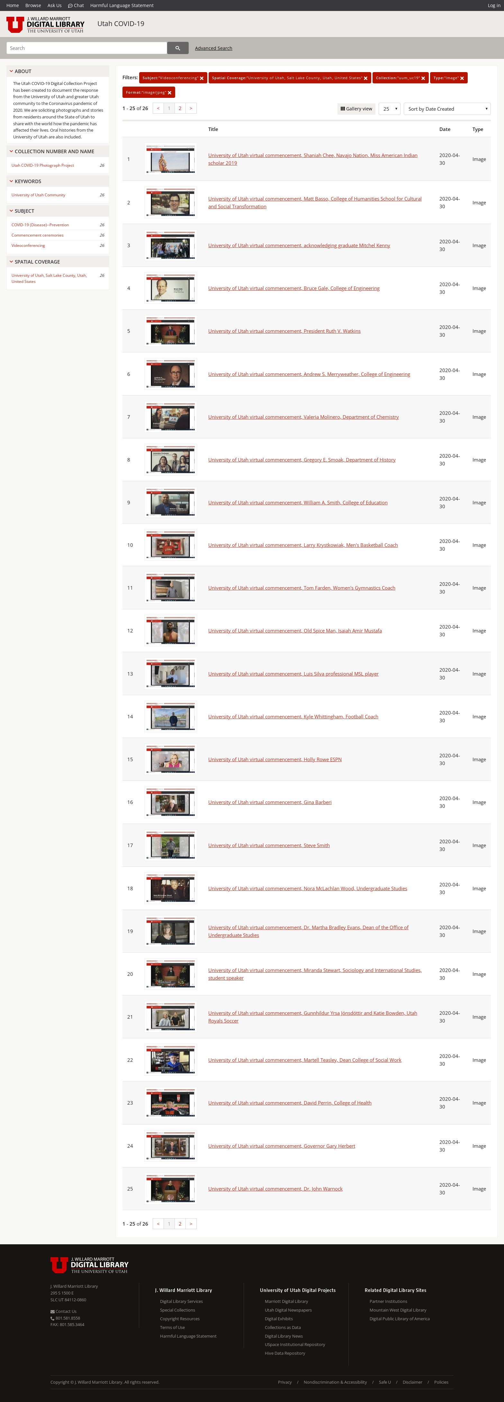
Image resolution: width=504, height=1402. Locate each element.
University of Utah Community (38, 195)
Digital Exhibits (279, 1319)
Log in (494, 5)
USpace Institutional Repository (295, 1344)
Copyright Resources (180, 1319)
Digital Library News (284, 1336)
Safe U (385, 1382)
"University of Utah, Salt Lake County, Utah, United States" (290, 77)
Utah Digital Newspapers (288, 1310)
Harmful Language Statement (122, 5)
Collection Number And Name (54, 151)
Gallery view (358, 109)
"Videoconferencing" (173, 77)
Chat (76, 5)
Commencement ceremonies (38, 235)
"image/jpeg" (149, 92)
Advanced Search (213, 48)
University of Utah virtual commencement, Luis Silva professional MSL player (293, 673)
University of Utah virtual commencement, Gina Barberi (270, 802)
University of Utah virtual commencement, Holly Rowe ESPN (275, 759)
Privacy (285, 1382)
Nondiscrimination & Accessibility (335, 1382)
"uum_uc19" (400, 77)
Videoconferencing (28, 245)
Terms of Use (172, 1327)
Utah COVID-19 (120, 23)
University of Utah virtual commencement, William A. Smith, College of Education (298, 502)
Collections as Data (283, 1327)
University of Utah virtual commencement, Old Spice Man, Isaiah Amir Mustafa (295, 630)
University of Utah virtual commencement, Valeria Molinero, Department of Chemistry (303, 417)
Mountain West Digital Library (398, 1310)
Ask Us (55, 5)
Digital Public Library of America (400, 1319)
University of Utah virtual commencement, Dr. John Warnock (275, 1188)
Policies (441, 1382)
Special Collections (177, 1310)
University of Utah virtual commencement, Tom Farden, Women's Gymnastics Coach (301, 587)
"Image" (449, 77)
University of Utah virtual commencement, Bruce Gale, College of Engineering (294, 288)
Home (12, 5)
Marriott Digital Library (286, 1301)
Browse (33, 5)
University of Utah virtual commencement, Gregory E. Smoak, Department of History (302, 459)
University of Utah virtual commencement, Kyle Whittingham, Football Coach (293, 716)
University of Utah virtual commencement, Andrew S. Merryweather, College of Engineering (309, 374)
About (23, 71)
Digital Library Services (181, 1301)
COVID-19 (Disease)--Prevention (40, 225)
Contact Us (63, 1311)
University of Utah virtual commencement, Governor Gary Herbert (281, 1146)
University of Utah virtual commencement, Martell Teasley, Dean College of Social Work (304, 1060)
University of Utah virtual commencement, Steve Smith (269, 845)
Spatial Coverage (37, 261)
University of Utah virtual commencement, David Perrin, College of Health (290, 1102)
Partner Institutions (388, 1301)
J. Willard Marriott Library (74, 1286)
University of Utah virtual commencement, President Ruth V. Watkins (284, 331)
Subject (24, 211)
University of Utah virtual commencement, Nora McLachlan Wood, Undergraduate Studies (307, 888)
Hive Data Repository (285, 1353)
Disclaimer (412, 1382)
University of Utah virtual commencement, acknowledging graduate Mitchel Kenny (299, 245)
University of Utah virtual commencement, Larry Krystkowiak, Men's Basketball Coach (303, 545)
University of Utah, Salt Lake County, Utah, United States (49, 278)
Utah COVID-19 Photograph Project (43, 165)
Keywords (28, 181)
